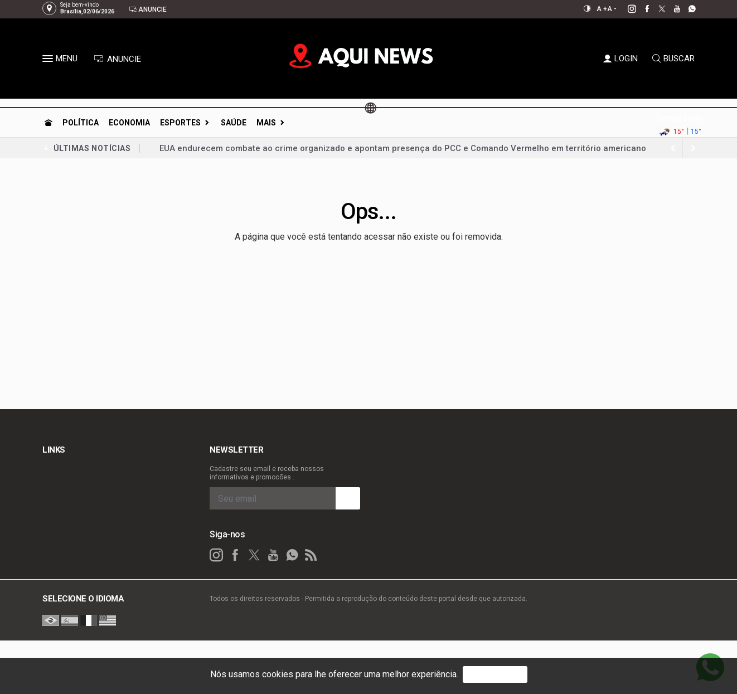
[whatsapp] (686, 9)
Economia (129, 122)
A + (602, 9)
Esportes (180, 122)
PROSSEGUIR (495, 674)
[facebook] (640, 9)
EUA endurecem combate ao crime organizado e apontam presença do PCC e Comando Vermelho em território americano (402, 148)
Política (80, 122)
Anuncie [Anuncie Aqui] (148, 9)
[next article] (673, 148)
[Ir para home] (48, 123)
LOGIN (620, 59)
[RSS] (311, 555)
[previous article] (693, 148)
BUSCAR (673, 59)
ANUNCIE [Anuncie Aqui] (117, 59)
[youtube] (671, 9)
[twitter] (656, 9)
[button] (49, 60)
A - (612, 9)
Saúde (233, 122)
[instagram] (625, 9)
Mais (266, 122)
